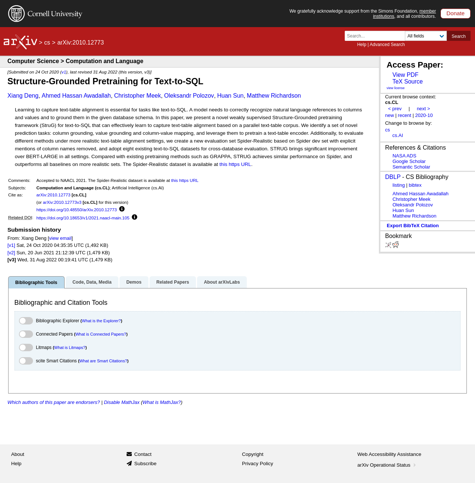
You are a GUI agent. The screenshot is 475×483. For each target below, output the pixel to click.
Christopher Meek (137, 95)
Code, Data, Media (91, 282)
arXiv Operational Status (387, 465)
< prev (395, 108)
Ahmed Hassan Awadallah (76, 95)
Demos (133, 282)
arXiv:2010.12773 (53, 194)
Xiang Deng (23, 95)
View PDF (405, 75)
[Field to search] (426, 36)
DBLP (393, 177)
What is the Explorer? (101, 321)
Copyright (252, 454)
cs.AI (397, 135)
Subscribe (145, 463)
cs (47, 42)
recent (404, 115)
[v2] (11, 252)
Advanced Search (387, 44)
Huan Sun (230, 95)
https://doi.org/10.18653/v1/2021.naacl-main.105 (83, 217)
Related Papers (172, 282)
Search (459, 36)
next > (423, 108)
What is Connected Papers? (100, 334)
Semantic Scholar (411, 167)
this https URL (235, 164)
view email (60, 238)
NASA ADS (404, 156)
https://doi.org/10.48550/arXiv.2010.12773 (76, 209)
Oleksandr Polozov (189, 95)
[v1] (11, 245)
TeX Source (407, 81)
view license (396, 88)
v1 (64, 71)
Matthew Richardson (274, 95)
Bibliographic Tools (36, 282)
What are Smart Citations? (103, 361)
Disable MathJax (122, 402)
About (17, 454)
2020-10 (424, 115)
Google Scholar (409, 161)
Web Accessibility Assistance (389, 454)
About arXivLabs (222, 282)
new (389, 115)
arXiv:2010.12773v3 (62, 202)
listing (399, 185)
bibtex (415, 185)
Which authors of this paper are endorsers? (53, 402)
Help (361, 44)
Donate (455, 13)
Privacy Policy (257, 463)
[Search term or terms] (377, 36)
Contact (143, 454)
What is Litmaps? (69, 347)
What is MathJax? (161, 402)
